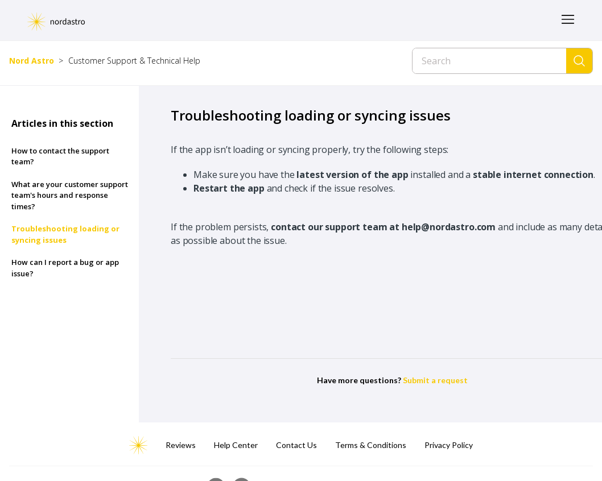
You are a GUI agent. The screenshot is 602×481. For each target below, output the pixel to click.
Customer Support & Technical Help (134, 60)
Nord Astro (31, 60)
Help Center (236, 445)
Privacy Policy (448, 445)
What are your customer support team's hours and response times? (69, 195)
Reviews (181, 445)
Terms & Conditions (370, 445)
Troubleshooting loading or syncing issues (65, 234)
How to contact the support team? (60, 156)
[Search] (489, 61)
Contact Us (296, 445)
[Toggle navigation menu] (568, 20)
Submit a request (435, 380)
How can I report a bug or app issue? (65, 268)
